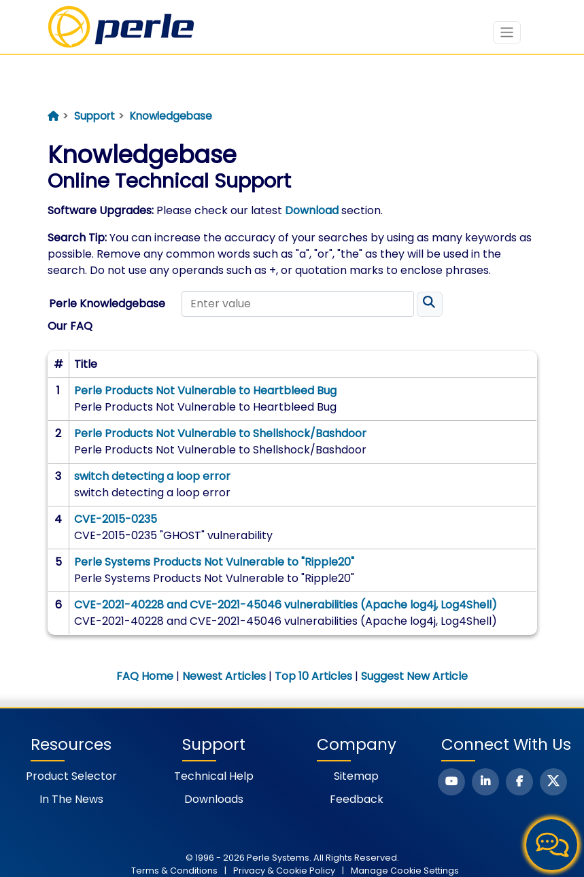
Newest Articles (224, 676)
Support (94, 116)
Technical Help (214, 776)
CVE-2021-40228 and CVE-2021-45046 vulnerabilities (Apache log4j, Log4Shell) (285, 605)
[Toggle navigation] (507, 32)
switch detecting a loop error (152, 476)
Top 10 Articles (313, 676)
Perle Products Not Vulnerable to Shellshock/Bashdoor (220, 433)
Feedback (356, 799)
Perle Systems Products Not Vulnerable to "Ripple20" (214, 562)
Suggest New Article (414, 676)
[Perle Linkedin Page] (485, 781)
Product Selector (71, 776)
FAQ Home (144, 676)
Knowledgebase (171, 116)
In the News (71, 799)
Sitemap (356, 776)
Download (312, 210)
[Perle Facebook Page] (519, 781)
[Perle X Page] (553, 781)
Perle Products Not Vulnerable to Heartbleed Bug (205, 390)
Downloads (213, 799)
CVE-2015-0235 (115, 519)
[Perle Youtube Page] (451, 781)
